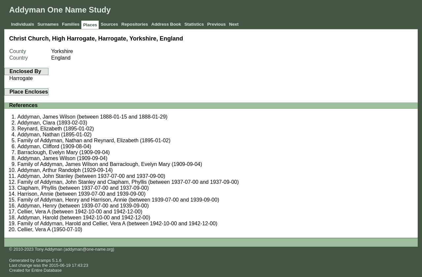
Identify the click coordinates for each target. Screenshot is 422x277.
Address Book (166, 24)
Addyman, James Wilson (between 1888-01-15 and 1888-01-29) (92, 117)
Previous (216, 24)
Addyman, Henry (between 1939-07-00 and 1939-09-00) (83, 205)
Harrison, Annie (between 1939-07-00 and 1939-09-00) (81, 194)
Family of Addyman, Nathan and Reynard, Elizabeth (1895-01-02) (93, 140)
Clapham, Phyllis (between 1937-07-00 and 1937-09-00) (83, 188)
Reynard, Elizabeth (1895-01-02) (55, 128)
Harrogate (21, 78)
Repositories (134, 24)
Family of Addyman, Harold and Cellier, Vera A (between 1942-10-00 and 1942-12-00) (117, 223)
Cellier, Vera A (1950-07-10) (49, 229)
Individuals (22, 24)
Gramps (43, 260)
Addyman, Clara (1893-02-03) (52, 122)
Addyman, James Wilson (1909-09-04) (62, 158)
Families (70, 24)
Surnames (47, 24)
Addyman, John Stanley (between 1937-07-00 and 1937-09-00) (91, 176)
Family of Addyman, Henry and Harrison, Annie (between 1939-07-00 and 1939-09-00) (118, 200)
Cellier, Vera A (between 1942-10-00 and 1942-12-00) (79, 211)
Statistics (194, 24)
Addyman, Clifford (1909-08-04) (54, 146)
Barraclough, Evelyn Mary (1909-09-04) (63, 152)
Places (90, 24)
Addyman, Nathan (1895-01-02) (54, 134)
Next (234, 24)
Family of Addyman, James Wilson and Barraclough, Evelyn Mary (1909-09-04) (109, 164)
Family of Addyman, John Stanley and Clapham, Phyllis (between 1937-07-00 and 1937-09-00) (128, 182)
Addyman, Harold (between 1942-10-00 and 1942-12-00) (83, 217)
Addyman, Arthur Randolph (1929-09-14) (65, 170)
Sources (109, 24)
